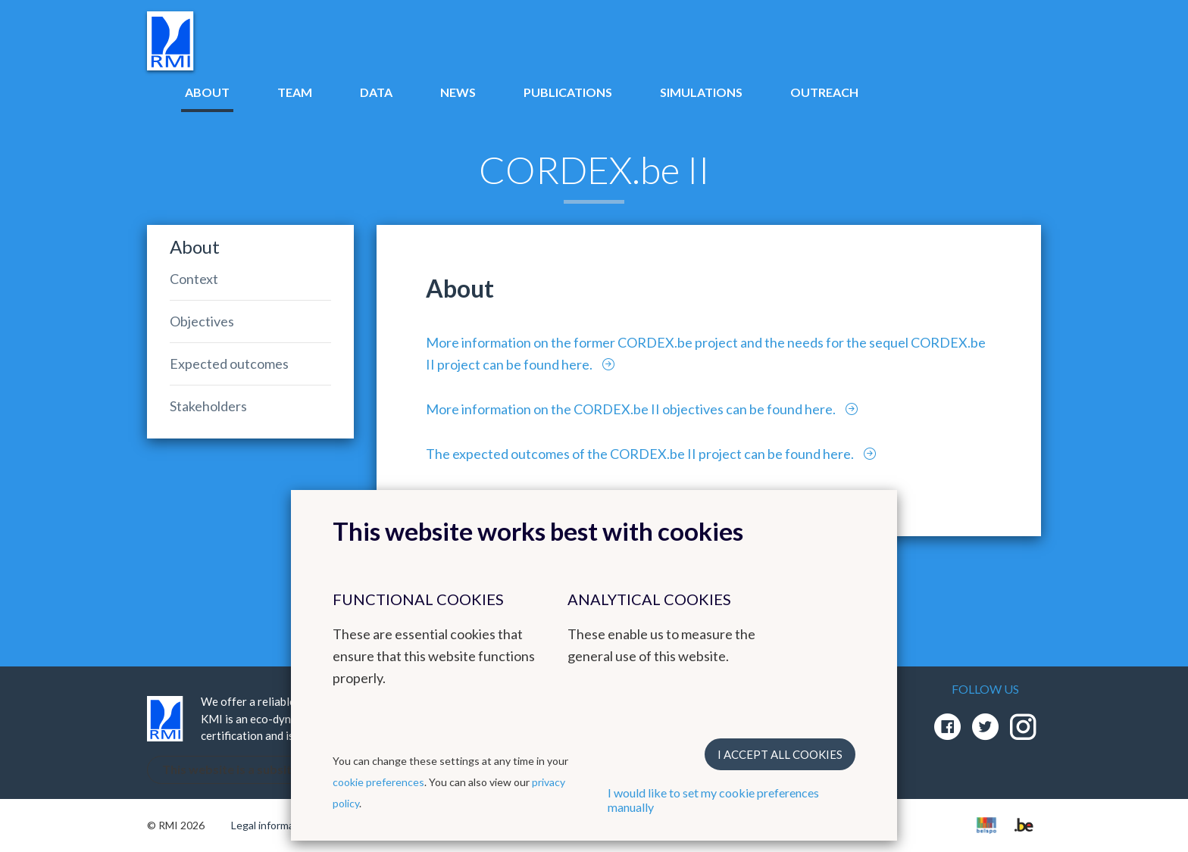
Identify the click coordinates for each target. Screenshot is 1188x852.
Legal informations (274, 825)
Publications (568, 92)
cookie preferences (378, 782)
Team (294, 92)
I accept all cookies (780, 754)
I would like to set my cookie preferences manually (713, 799)
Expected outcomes (229, 363)
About (207, 92)
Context (194, 278)
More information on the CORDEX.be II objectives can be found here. (632, 409)
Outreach (824, 92)
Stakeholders (208, 406)
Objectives (202, 321)
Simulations (701, 92)
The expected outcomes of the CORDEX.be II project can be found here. (641, 453)
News (458, 92)
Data (376, 92)
